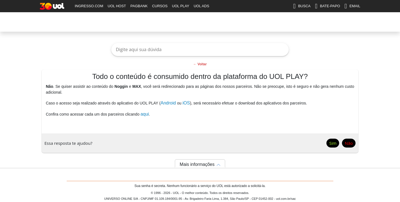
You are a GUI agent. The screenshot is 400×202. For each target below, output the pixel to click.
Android (169, 103)
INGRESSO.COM (89, 6)
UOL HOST (117, 6)
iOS (186, 103)
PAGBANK (139, 6)
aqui (145, 114)
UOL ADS (201, 6)
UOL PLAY (180, 6)
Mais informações (197, 164)
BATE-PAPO (327, 6)
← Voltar (200, 64)
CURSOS (160, 6)
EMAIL (352, 6)
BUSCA (302, 6)
